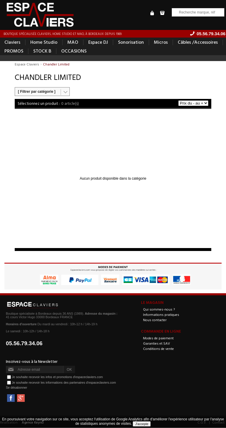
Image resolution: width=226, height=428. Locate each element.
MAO (72, 42)
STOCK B (42, 51)
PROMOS (13, 51)
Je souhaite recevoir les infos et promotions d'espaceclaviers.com (57, 377)
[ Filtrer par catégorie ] (36, 92)
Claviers (12, 42)
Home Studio (43, 42)
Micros (161, 42)
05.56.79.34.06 (24, 344)
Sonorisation (131, 42)
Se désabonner (16, 388)
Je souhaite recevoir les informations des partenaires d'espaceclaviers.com (64, 383)
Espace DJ (98, 42)
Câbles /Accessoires (198, 42)
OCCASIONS (74, 51)
